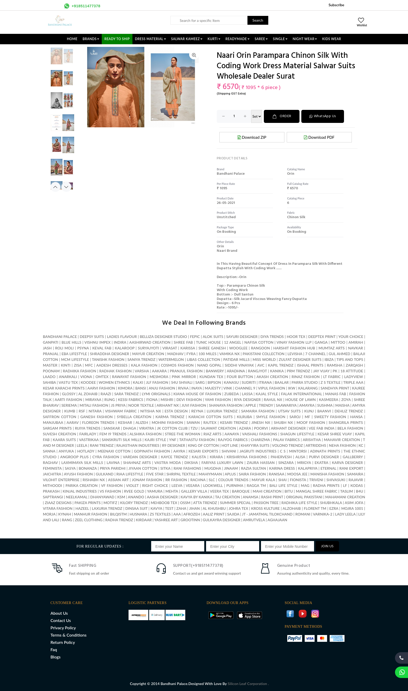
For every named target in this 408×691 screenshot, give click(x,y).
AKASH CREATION (272, 376)
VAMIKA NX (229, 353)
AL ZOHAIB (88, 394)
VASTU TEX (68, 382)
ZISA (77, 365)
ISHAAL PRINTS (310, 365)
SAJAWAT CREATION (218, 428)
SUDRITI (249, 382)
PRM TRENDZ (298, 371)
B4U (359, 491)
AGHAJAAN (277, 520)
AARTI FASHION (68, 399)
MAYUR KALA (263, 480)
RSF (82, 411)
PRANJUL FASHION (186, 371)
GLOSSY (68, 394)
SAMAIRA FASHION (258, 411)
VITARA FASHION (58, 508)
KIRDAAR (144, 520)
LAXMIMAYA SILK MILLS (82, 462)
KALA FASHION (144, 365)
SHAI (282, 480)
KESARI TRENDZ (234, 422)
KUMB (69, 411)
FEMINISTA (52, 468)
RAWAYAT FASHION (129, 376)
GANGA (321, 342)
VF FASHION (112, 485)
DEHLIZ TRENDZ (349, 411)
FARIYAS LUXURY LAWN (222, 462)
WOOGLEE (238, 348)
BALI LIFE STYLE (283, 485)
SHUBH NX (283, 422)
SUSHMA (325, 405)
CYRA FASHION (105, 457)
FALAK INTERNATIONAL (301, 394)
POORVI (261, 428)
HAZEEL (82, 508)
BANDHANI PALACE (60, 336)
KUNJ (309, 411)
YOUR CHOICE (350, 336)
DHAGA (129, 428)
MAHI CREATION (267, 491)
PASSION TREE (266, 502)
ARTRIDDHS (315, 445)
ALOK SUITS (213, 336)
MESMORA (159, 376)
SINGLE (280, 39)
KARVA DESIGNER (347, 462)
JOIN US (327, 546)
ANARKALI (68, 376)
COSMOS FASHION (177, 365)
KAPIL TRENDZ (281, 365)
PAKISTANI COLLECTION (264, 353)
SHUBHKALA (331, 502)
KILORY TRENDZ (134, 502)
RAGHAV (50, 462)
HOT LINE (229, 445)
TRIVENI (316, 480)
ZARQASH (354, 365)
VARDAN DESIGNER (140, 457)
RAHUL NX (273, 399)
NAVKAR (355, 348)
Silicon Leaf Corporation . (248, 683)
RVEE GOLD (134, 491)
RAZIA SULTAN (253, 468)
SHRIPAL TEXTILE (181, 474)
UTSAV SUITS (289, 411)
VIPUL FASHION (271, 388)
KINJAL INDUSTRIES (80, 491)
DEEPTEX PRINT (322, 336)
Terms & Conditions (68, 634)
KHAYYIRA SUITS (255, 445)
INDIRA (120, 342)
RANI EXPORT (351, 468)
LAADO (49, 376)
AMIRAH (355, 342)
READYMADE (238, 39)
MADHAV (175, 353)
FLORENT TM (315, 508)
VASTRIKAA (89, 439)
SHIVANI (229, 451)
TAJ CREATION (227, 497)
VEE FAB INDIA (321, 428)
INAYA (196, 388)
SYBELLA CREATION (134, 416)
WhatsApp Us (322, 116)
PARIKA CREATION (82, 485)
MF (307, 416)
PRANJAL (51, 353)
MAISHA (342, 405)
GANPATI (50, 342)
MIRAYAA (93, 399)
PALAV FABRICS (286, 439)
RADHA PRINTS (326, 485)
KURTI (214, 39)
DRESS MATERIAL (150, 39)
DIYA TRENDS (272, 336)
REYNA (197, 411)
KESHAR (125, 422)
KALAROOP (124, 348)
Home (72, 39)
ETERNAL (328, 468)
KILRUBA (244, 416)
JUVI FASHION (193, 405)
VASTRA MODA (167, 462)
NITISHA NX (150, 411)
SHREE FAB (183, 342)
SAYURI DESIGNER (241, 336)
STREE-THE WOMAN (182, 434)
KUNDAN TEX (211, 376)
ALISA (300, 457)
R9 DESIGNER (173, 445)
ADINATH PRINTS (325, 451)
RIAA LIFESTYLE (129, 474)
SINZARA (286, 462)
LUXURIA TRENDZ (222, 411)
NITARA (94, 411)
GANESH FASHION (96, 416)
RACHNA (197, 480)
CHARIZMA (260, 439)
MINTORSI (298, 451)
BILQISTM (118, 514)
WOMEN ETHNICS (114, 382)
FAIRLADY (87, 434)
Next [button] (66, 187)
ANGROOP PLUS (74, 457)
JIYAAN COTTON (143, 468)
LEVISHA (295, 353)
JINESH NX (260, 422)
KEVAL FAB (101, 348)
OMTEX (102, 376)
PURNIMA (234, 485)
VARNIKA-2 (323, 514)
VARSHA (142, 371)
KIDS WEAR (331, 39)
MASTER (50, 365)
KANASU (231, 382)
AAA (177, 514)
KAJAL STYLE (267, 394)
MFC (89, 365)
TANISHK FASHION (108, 359)
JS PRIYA (118, 405)
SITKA (165, 468)
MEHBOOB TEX (164, 502)
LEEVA (176, 485)
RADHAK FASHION (115, 371)
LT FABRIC (332, 376)
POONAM (51, 371)
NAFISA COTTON (258, 342)
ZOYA (346, 399)
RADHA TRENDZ (119, 520)
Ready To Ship (117, 39)
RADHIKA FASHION (79, 371)
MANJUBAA (53, 422)
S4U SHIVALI (182, 382)
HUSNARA (138, 514)
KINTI (66, 365)
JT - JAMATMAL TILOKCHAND (267, 514)
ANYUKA (66, 451)
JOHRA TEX (238, 508)
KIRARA (216, 457)
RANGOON (260, 348)
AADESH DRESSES (112, 365)
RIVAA (183, 388)
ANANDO (136, 497)
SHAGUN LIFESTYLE (297, 434)
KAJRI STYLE (155, 439)
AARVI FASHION (101, 388)
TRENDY (266, 405)
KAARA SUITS (64, 439)
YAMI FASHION (218, 399)
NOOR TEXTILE (141, 405)
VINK (227, 388)
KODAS (356, 485)
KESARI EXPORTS (203, 451)
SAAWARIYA (286, 405)
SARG (200, 382)
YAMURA (154, 491)
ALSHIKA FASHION (146, 434)
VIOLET (132, 485)
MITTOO (338, 342)
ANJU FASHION (162, 388)
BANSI (140, 388)
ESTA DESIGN (176, 411)
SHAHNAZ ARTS (137, 462)
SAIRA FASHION (252, 474)
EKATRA (321, 462)
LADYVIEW (353, 376)
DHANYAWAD (102, 497)
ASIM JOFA (354, 502)
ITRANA (265, 382)
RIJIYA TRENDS (87, 428)
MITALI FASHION (94, 405)
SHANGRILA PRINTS (346, 422)
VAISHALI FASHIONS (259, 434)
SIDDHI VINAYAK (239, 365)
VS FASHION (110, 491)
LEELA (82, 445)
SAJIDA (233, 514)
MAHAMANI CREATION (345, 497)
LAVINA (113, 462)
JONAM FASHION (147, 480)
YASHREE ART (166, 520)
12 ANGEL (232, 342)
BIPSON (214, 382)
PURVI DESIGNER (324, 457)
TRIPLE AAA (353, 382)
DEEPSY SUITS (92, 336)
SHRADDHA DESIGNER (109, 353)
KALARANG (308, 388)
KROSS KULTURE (265, 508)
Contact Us (60, 620)
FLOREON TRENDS (98, 422)
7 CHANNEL (315, 353)
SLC (212, 480)
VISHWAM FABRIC (121, 411)
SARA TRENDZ (126, 394)
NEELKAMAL (76, 497)
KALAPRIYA (307, 468)
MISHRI (167, 399)
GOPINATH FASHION (152, 451)
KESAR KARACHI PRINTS (64, 388)
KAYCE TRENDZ (174, 457)
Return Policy (62, 642)
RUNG (109, 399)
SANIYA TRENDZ (141, 359)
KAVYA (156, 508)
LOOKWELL (213, 485)
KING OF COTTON (203, 445)
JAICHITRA (52, 474)
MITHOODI (52, 485)
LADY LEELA (345, 514)
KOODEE (88, 382)
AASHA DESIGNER (162, 497)
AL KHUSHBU (214, 508)
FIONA (151, 399)
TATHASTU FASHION (197, 439)
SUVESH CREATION (59, 434)
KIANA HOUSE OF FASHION (197, 394)
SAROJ (295, 416)
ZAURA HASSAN (261, 462)
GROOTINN (190, 520)
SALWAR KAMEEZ (186, 39)
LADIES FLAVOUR (122, 336)
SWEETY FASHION (330, 416)
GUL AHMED (339, 353)
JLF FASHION (157, 382)
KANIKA (277, 371)
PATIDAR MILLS (236, 359)
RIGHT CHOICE (155, 485)
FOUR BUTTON (240, 376)
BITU (288, 491)
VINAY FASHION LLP (294, 342)
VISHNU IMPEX (97, 342)
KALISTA (199, 457)
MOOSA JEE (297, 474)
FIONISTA (298, 480)
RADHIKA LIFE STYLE (300, 502)
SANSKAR (112, 428)
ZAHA (181, 508)
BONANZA (88, 468)
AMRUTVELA (254, 520)
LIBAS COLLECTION (203, 359)
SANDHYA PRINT (335, 388)
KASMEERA (328, 399)
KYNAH (64, 514)
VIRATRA (146, 428)
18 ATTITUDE (352, 371)
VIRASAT (169, 348)
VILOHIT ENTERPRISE (61, 480)
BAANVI (324, 411)
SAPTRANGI (53, 497)
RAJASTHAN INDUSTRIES (137, 445)
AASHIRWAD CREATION (149, 342)
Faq (53, 649)
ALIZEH (142, 422)
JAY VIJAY (321, 371)
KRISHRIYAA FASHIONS (247, 457)
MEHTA (171, 491)
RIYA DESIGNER (247, 399)
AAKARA (159, 371)
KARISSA (187, 348)
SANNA (49, 451)
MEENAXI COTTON (114, 451)
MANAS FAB (335, 394)
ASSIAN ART (118, 480)
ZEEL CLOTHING (89, 520)
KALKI (138, 382)
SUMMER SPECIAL (235, 502)
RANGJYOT (257, 371)
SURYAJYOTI (148, 348)
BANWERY (215, 371)
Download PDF (319, 137)
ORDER (281, 116)
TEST (169, 508)
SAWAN (193, 422)
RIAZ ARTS (212, 434)
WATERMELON (171, 359)
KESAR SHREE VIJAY (334, 434)
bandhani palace (231, 174)
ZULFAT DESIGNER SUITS (300, 359)
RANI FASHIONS (187, 468)
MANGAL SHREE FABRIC (316, 491)
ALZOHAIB (292, 508)
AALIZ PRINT (214, 514)
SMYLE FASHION (270, 416)
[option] (62, 58)
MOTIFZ (110, 502)
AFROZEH (191, 514)
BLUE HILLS (71, 342)
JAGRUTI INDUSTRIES (257, 451)
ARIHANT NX (168, 405)
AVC (260, 365)
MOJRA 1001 (352, 508)
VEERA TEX (219, 491)
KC (361, 445)
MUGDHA (212, 468)
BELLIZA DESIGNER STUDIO (163, 336)
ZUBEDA (231, 394)
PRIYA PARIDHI (113, 468)
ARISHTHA (312, 439)
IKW (291, 388)
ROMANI (302, 514)
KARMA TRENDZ (170, 416)
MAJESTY (213, 388)
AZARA (245, 428)
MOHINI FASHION (167, 422)
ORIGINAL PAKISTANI (304, 497)
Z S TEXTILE (330, 382)
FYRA (191, 353)
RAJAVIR (356, 480)
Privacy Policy (63, 627)
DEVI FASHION (189, 399)
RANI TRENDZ (101, 445)
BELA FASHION (350, 428)
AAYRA (179, 451)
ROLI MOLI (64, 348)
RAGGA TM (256, 485)
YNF (172, 439)
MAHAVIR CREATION (342, 439)
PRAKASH (51, 491)
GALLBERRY (353, 457)
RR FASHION (176, 480)
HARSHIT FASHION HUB (294, 348)
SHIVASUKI (336, 480)
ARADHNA (236, 371)
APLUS (230, 474)
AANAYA (232, 434)
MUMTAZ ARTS (331, 348)
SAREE (261, 39)
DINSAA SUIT (136, 508)
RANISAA (276, 474)
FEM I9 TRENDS (112, 434)
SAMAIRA (355, 474)
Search (257, 20)
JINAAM (231, 468)
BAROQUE (241, 491)
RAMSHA (334, 365)
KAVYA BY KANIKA (196, 497)
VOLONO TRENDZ (287, 445)
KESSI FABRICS (130, 399)
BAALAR (282, 382)
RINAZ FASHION (306, 376)
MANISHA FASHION (327, 474)
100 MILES (207, 353)
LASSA (247, 394)
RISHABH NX (94, 480)
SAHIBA (49, 382)
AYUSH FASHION (78, 474)
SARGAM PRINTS (57, 428)
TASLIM (346, 491)
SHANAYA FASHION (226, 405)
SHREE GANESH (212, 348)
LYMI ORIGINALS (156, 394)
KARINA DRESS (282, 468)
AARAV (73, 422)
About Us (59, 613)
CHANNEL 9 (245, 388)
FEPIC (195, 336)
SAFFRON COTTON (59, 416)
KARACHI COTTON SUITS (210, 416)
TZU (193, 428)
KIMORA (125, 388)
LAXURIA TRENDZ (107, 508)
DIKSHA (191, 462)
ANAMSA (250, 497)
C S (283, 451)
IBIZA (329, 359)
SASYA (70, 468)
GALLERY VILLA (194, 491)
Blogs (55, 656)
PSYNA (83, 348)
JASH (47, 348)
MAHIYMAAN (210, 474)
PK (335, 371)
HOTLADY (85, 451)
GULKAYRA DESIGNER (221, 520)
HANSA (356, 416)
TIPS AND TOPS (349, 359)
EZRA (333, 508)
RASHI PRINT (272, 497)
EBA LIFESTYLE (74, 353)
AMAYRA (306, 405)
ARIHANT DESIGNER (288, 428)
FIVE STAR (155, 474)
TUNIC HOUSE (208, 342)
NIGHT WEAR (305, 39)
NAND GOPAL (209, 365)
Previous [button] (55, 187)
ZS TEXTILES (160, 514)
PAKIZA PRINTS (87, 502)
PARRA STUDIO (305, 382)
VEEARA (193, 485)
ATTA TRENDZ (205, 502)
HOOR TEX (296, 336)
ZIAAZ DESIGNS (58, 502)
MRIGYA (304, 462)
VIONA (86, 376)
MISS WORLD (264, 359)
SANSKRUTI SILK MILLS (122, 439)
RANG (67, 520)
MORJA (49, 514)
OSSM (185, 502)
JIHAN (195, 508)
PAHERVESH (281, 457)
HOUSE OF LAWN (300, 399)
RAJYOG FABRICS (232, 439)
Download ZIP (252, 137)
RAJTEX (209, 422)
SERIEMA (69, 405)
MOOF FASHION (311, 422)
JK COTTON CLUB (172, 428)
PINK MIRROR (184, 376)
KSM (121, 497)
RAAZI (106, 394)
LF (345, 485)
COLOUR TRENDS (233, 480)
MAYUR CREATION (148, 353)
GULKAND (104, 474)
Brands (91, 39)
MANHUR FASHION (90, 514)
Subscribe (336, 5)
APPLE (250, 405)
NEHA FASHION (342, 445)
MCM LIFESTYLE (75, 359)
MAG (305, 485)
